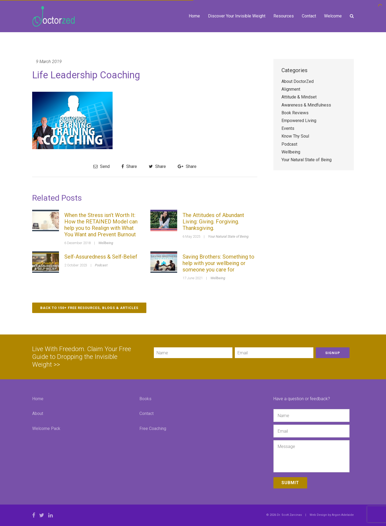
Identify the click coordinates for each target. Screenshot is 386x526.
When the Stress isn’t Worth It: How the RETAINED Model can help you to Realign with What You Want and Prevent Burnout (101, 225)
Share (129, 166)
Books (145, 398)
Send (101, 166)
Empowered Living (298, 120)
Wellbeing (105, 243)
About (37, 413)
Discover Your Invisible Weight (236, 16)
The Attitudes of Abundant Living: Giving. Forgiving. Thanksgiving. (213, 221)
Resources (283, 16)
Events (287, 128)
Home (194, 16)
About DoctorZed (297, 81)
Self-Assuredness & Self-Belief (100, 256)
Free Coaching (152, 428)
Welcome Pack (46, 428)
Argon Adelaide (343, 515)
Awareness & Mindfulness (306, 105)
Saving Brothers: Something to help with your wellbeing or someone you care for (218, 263)
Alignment (290, 89)
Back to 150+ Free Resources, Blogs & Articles (89, 308)
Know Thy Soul (295, 136)
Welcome (333, 16)
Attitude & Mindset (299, 97)
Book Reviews (295, 112)
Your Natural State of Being (228, 236)
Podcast (101, 265)
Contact (309, 16)
